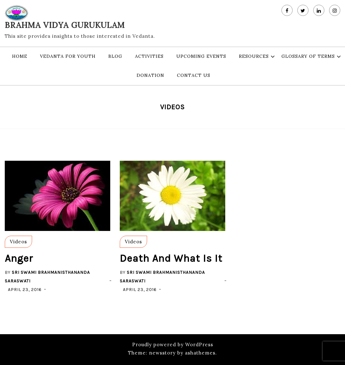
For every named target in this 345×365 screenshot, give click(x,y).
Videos (18, 242)
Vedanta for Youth (68, 56)
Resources (254, 56)
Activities (149, 56)
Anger (19, 258)
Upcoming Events (201, 56)
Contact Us (193, 75)
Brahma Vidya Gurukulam (65, 25)
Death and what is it (171, 258)
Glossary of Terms (308, 56)
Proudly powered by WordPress (172, 344)
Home (19, 56)
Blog (115, 56)
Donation (150, 75)
